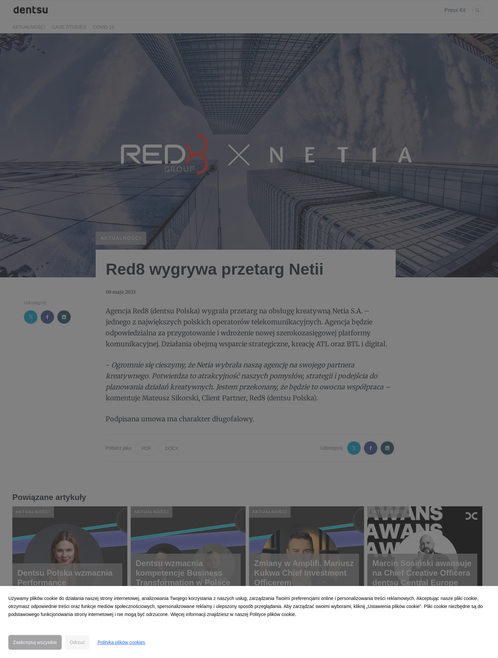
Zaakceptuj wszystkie (35, 642)
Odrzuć (77, 642)
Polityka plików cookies (121, 642)
